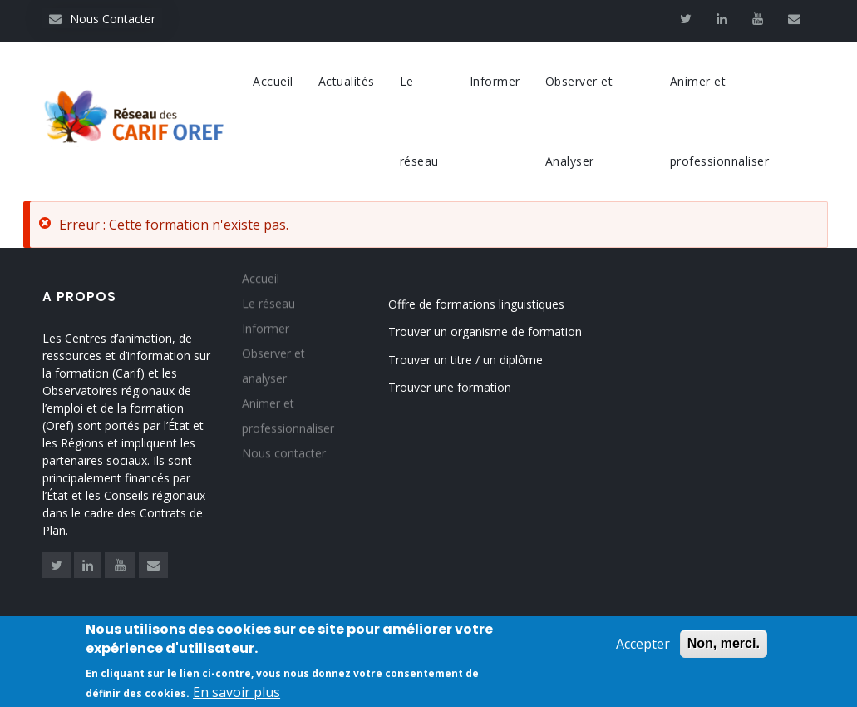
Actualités (346, 81)
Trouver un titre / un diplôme (465, 360)
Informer (495, 81)
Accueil (273, 81)
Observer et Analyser (579, 121)
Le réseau (419, 121)
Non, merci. (723, 646)
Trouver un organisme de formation (485, 331)
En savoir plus (236, 694)
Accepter (643, 646)
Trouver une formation (449, 387)
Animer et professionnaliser (720, 121)
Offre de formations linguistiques (476, 304)
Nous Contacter (102, 19)
